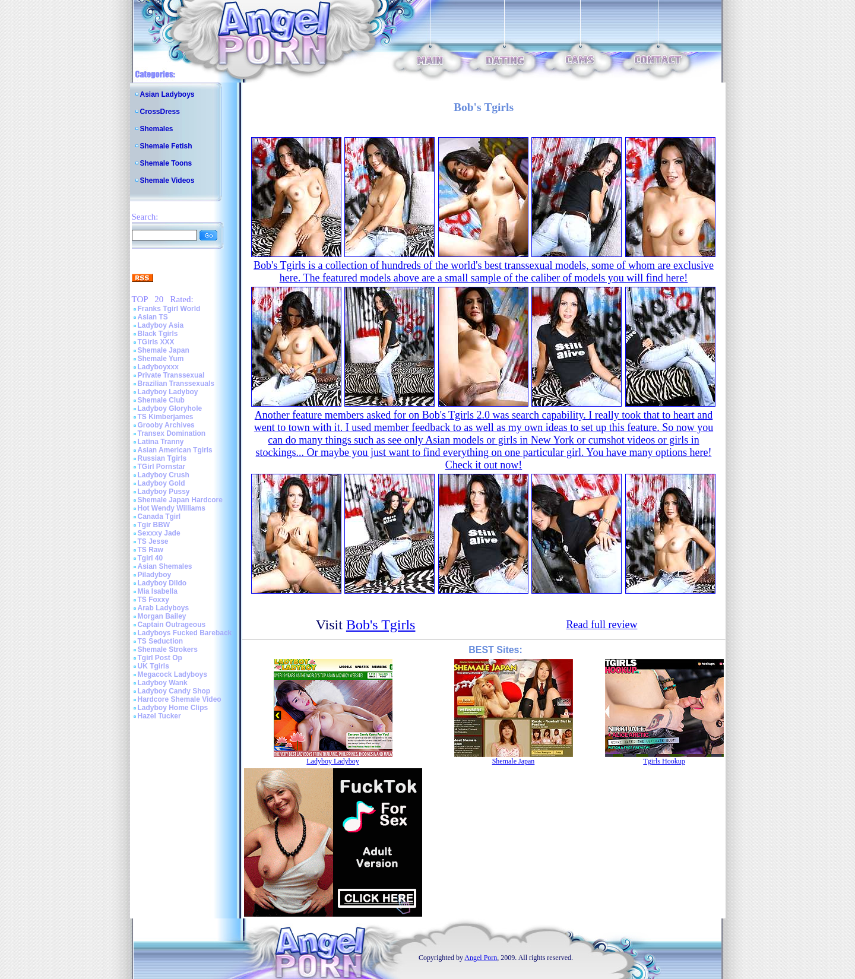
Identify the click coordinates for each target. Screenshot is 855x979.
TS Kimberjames (166, 417)
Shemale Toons (166, 163)
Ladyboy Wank (163, 683)
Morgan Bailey (162, 616)
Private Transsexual (171, 375)
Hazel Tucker (159, 716)
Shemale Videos (167, 180)
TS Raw (150, 550)
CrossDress (160, 111)
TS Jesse (153, 541)
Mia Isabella (158, 591)
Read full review (601, 625)
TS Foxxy (153, 599)
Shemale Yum (161, 358)
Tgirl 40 (150, 558)
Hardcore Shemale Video (179, 699)
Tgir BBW (154, 525)
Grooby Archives (166, 425)
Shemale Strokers (168, 649)
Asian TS (153, 317)
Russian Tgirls (162, 458)
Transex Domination (172, 433)
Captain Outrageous (172, 624)
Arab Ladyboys (163, 608)
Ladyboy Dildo (162, 583)
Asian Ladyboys (167, 94)
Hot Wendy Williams (171, 508)
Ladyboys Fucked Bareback (185, 633)
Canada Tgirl (159, 516)
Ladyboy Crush (163, 475)
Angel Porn (480, 957)
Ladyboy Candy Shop (174, 691)
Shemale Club (161, 400)
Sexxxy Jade (159, 533)
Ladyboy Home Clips (173, 708)
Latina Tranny (161, 442)
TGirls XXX (156, 342)
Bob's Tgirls (381, 624)
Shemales (156, 129)
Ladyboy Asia (161, 325)
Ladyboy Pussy (164, 491)
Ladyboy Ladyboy (168, 392)
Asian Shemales (165, 566)
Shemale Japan (163, 350)
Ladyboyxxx (158, 367)
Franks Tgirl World (169, 309)
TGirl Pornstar (162, 466)
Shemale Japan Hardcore (180, 500)
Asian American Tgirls (175, 450)
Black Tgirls (158, 333)
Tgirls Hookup (664, 761)
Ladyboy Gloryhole (170, 408)
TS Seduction (160, 641)
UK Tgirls (153, 666)
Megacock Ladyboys (172, 674)
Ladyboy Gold (161, 483)
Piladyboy (155, 575)
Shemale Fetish (166, 146)
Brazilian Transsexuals (176, 383)
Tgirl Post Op (160, 658)
